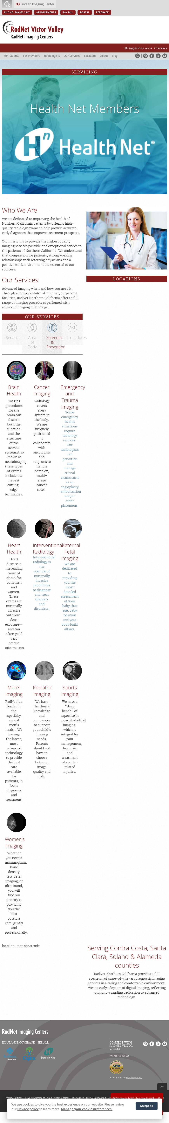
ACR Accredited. (134, 1077)
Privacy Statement (35, 1097)
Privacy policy (27, 1109)
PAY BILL (68, 12)
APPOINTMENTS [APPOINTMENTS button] (46, 12)
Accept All (146, 1106)
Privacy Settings (14, 1097)
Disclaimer (78, 1097)
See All (43, 1042)
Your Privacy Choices (58, 1097)
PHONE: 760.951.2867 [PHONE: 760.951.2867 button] (17, 12)
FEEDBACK (102, 12)
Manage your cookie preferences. (86, 1109)
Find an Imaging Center (37, 4)
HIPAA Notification (96, 1097)
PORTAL (85, 12)
